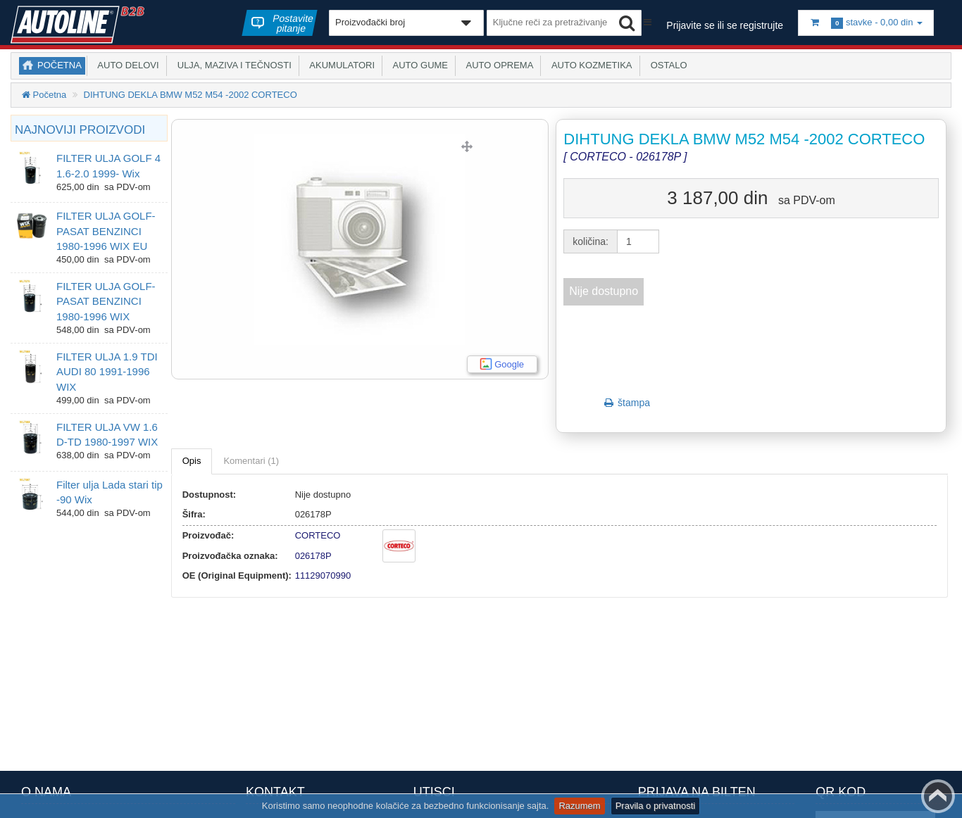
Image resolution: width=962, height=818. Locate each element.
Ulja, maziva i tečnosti (232, 65)
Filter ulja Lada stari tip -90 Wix (109, 492)
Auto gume (418, 65)
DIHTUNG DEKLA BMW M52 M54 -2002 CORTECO (190, 94)
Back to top (938, 796)
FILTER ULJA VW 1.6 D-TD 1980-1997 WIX (107, 434)
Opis (191, 460)
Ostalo (666, 65)
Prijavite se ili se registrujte (724, 25)
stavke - (866, 23)
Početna (59, 65)
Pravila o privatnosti (655, 805)
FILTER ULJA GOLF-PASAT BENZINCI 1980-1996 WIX (106, 301)
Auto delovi (126, 65)
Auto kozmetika (589, 65)
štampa (626, 402)
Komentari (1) (251, 460)
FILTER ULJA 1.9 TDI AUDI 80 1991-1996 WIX (107, 372)
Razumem (579, 805)
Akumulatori (340, 65)
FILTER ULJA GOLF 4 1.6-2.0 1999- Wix (108, 165)
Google (509, 364)
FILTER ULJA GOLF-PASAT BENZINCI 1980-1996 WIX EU (106, 231)
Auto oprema (497, 65)
